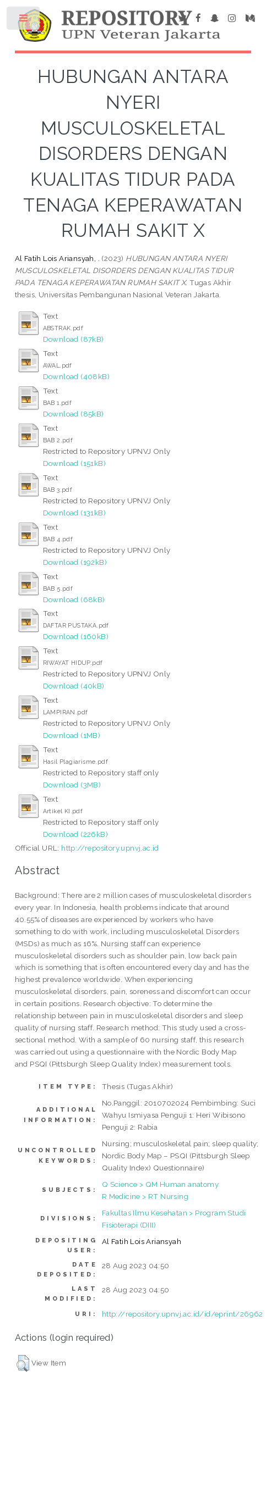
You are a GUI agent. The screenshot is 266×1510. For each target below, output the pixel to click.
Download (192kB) (75, 562)
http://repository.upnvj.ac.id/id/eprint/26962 (182, 1313)
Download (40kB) (74, 685)
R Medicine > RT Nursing (145, 1196)
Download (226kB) (75, 834)
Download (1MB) (72, 735)
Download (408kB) (76, 376)
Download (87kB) (73, 339)
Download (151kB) (74, 463)
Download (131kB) (74, 512)
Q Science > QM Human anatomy (160, 1184)
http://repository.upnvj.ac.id (110, 847)
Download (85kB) (73, 413)
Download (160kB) (75, 636)
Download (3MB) (72, 784)
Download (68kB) (74, 599)
